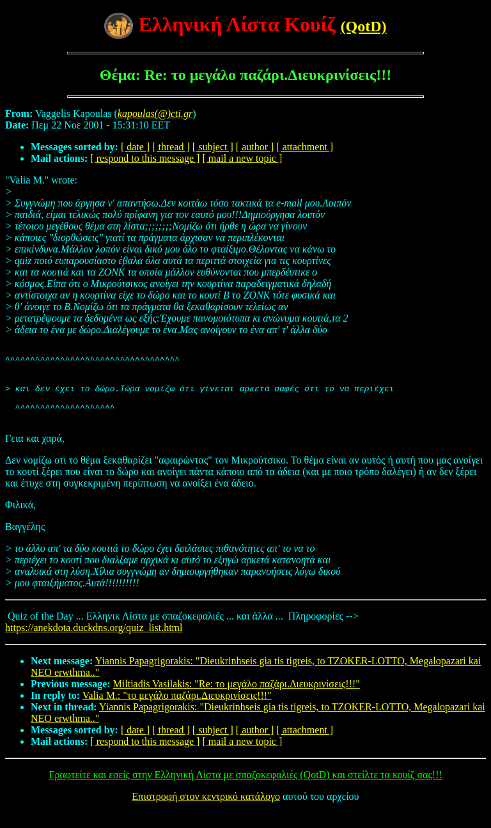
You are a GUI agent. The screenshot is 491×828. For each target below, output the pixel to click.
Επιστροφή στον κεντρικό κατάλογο (206, 811)
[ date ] (135, 146)
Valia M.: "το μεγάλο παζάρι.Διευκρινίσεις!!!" (177, 710)
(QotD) (364, 26)
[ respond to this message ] (144, 158)
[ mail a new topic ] (242, 158)
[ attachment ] (304, 146)
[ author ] (255, 146)
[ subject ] (212, 146)
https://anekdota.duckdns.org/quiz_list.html (93, 642)
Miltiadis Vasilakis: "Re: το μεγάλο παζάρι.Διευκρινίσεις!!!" (236, 699)
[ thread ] (171, 146)
